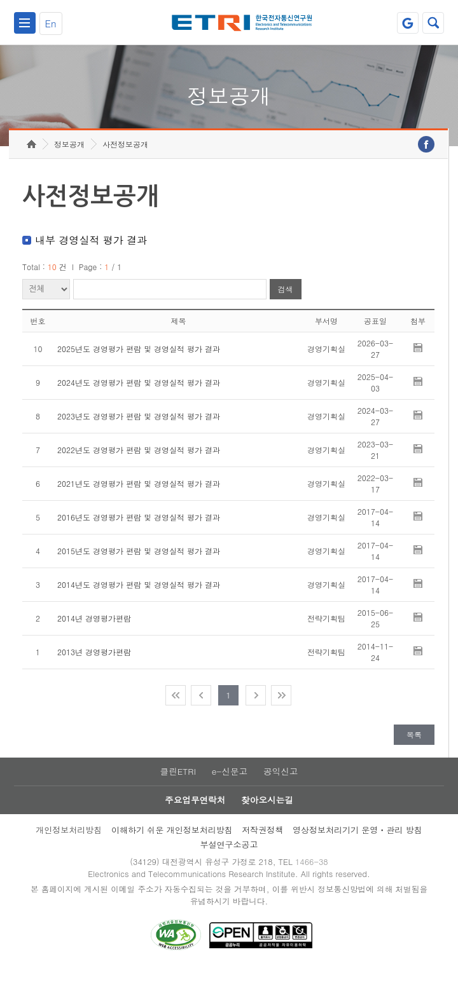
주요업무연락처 (194, 821)
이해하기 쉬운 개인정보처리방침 (172, 852)
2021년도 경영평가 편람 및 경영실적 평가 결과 (138, 503)
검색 (285, 309)
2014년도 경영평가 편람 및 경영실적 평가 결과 (138, 604)
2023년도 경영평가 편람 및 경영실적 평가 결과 (138, 435)
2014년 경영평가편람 (94, 637)
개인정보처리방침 (69, 852)
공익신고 (282, 792)
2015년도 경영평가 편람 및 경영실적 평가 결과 (138, 570)
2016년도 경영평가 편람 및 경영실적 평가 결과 (138, 536)
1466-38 (314, 884)
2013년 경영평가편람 (94, 671)
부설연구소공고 (229, 867)
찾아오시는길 (268, 821)
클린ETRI (176, 792)
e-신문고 (229, 792)
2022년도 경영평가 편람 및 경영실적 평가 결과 (138, 469)
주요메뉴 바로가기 (0, 0)
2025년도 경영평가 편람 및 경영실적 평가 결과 (138, 368)
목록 (414, 754)
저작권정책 (262, 852)
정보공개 (69, 163)
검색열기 (433, 23)
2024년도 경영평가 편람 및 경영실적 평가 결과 (138, 402)
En (51, 23)
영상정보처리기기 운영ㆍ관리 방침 (357, 852)
